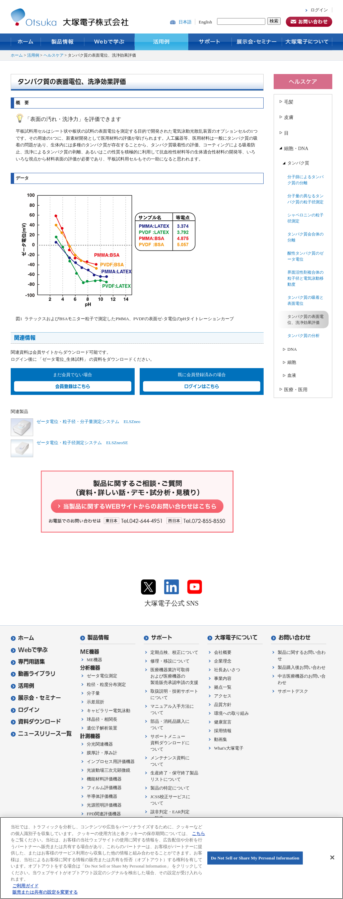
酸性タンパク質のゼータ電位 (305, 256)
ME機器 (94, 659)
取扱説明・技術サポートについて (174, 694)
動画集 (220, 739)
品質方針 (222, 704)
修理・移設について (170, 661)
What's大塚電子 (229, 748)
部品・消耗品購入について (170, 724)
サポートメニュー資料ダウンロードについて (170, 743)
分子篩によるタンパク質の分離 (305, 180)
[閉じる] (332, 857)
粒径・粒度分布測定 (106, 684)
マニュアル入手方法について (172, 709)
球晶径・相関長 (102, 719)
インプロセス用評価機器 (111, 761)
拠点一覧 (222, 687)
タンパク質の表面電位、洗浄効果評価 (305, 319)
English (205, 21)
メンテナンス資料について (170, 761)
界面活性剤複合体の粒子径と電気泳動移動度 (305, 278)
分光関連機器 (100, 744)
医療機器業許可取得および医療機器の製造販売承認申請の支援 (174, 676)
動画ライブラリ (33, 674)
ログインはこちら (201, 386)
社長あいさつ (227, 669)
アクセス (222, 695)
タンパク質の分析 (303, 335)
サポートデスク (293, 691)
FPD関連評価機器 (104, 813)
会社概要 (222, 652)
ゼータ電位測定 (102, 675)
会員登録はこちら (72, 386)
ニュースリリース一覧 (41, 734)
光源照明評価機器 (104, 805)
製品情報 (62, 41)
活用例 (161, 41)
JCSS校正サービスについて (170, 800)
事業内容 (222, 678)
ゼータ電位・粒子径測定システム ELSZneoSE (82, 442)
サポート (210, 41)
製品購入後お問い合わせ (302, 667)
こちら (198, 833)
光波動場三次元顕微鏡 (108, 770)
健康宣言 (222, 721)
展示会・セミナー (257, 41)
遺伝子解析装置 (102, 728)
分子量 (93, 693)
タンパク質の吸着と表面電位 (305, 300)
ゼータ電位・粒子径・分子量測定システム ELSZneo (88, 421)
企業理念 (222, 661)
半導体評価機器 (102, 796)
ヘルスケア (54, 55)
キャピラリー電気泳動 (108, 710)
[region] (171, 858)
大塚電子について (307, 41)
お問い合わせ (291, 637)
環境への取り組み (231, 713)
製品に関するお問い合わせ (302, 655)
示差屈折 (95, 701)
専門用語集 (28, 662)
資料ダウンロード (36, 721)
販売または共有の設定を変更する (45, 892)
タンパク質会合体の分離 (305, 237)
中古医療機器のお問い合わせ (302, 679)
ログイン (319, 9)
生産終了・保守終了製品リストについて (174, 776)
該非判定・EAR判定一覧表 (170, 815)
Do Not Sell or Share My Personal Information (255, 857)
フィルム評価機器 (104, 787)
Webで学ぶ (109, 41)
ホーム (26, 41)
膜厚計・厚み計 (102, 752)
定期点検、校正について (174, 652)
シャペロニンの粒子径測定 (305, 218)
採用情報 (222, 730)
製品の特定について (170, 787)
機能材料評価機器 (104, 778)
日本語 (185, 21)
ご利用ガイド (25, 885)
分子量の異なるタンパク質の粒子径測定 (305, 199)
